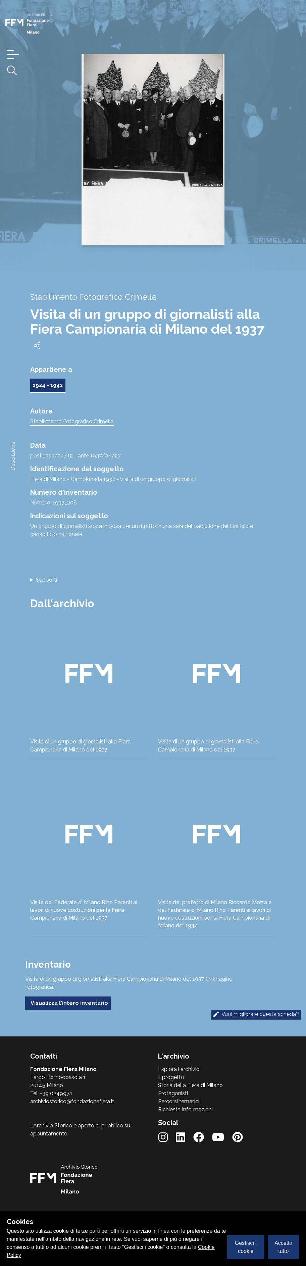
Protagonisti (173, 1093)
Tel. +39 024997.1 (51, 1093)
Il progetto (171, 1077)
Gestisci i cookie (246, 1247)
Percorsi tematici (178, 1101)
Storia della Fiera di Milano (190, 1085)
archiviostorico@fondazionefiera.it (72, 1101)
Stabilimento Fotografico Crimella (72, 421)
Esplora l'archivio (179, 1069)
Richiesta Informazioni (185, 1109)
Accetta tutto (283, 1247)
